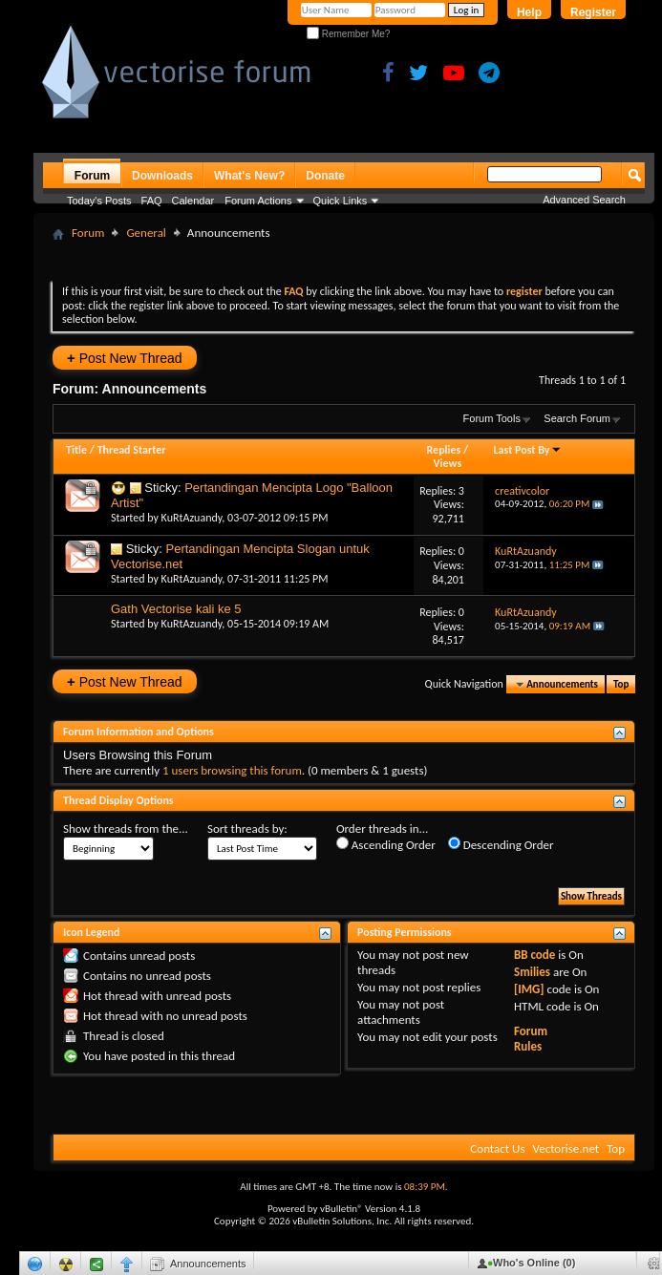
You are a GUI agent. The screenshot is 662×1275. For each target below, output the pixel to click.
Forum (92, 175)
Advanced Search (584, 199)
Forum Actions (257, 200)
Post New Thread (124, 358)
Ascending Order (386, 844)
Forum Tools (492, 418)
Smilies (532, 972)
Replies (444, 450)
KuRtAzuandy (192, 517)
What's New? (249, 175)
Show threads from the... (125, 828)
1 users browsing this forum (232, 770)
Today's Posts (99, 200)
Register (593, 12)
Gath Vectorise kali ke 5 (176, 609)
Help (529, 12)
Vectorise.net (565, 1148)
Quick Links (340, 200)
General (145, 232)
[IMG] (529, 989)
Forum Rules (530, 1038)
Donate (325, 175)
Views (448, 463)
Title (76, 450)
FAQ (151, 200)
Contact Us (497, 1148)
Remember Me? (348, 34)
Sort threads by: (247, 828)
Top (621, 684)
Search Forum (577, 418)
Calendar (193, 200)
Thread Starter (131, 450)
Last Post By (528, 450)
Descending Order (501, 844)
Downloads (162, 175)
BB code (534, 954)
